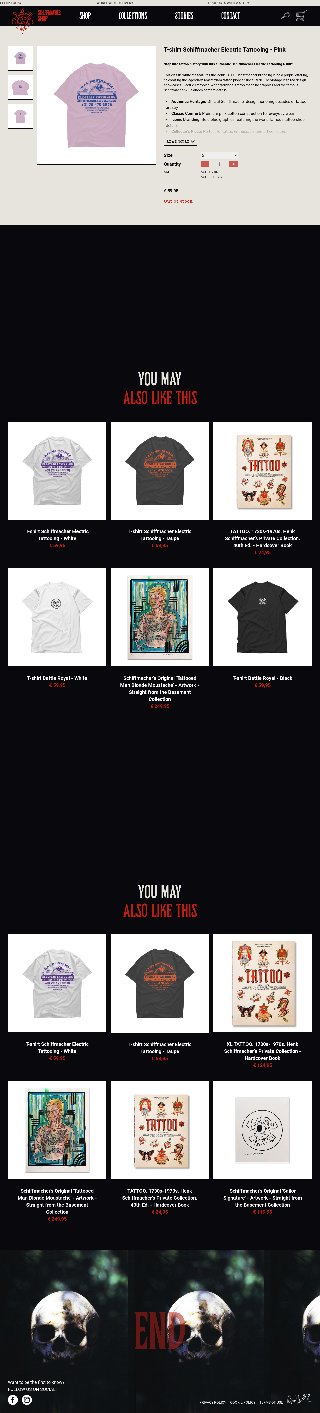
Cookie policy (243, 1402)
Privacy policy (213, 1402)
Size (168, 155)
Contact (231, 16)
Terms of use (271, 1402)
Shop (85, 16)
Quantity (172, 164)
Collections (133, 16)
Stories (184, 16)
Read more (180, 141)
